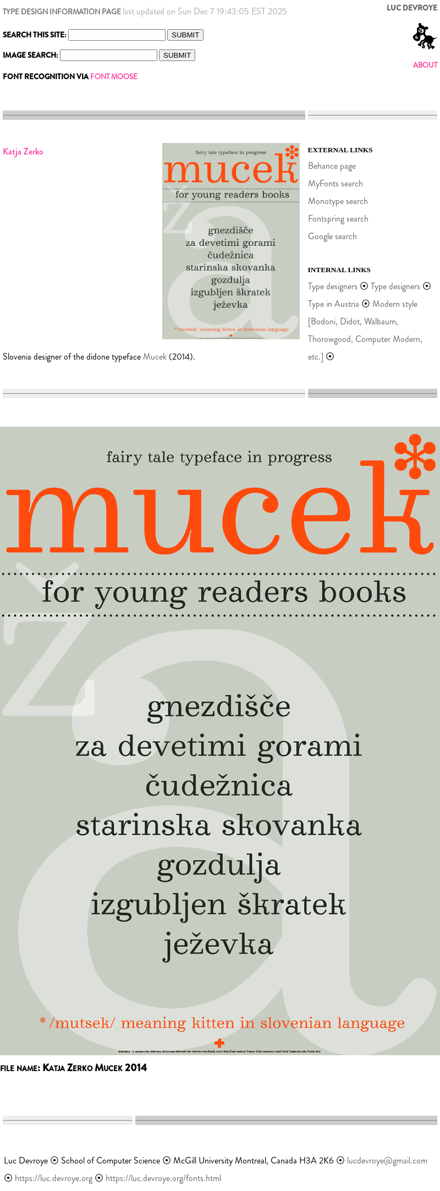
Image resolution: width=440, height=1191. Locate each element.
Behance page (332, 165)
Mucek (155, 356)
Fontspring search (338, 218)
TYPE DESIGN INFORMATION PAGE (62, 12)
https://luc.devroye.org (53, 1178)
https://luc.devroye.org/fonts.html (163, 1178)
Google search (332, 236)
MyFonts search (335, 183)
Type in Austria (333, 303)
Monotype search (338, 201)
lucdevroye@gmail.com (387, 1160)
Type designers (333, 286)
